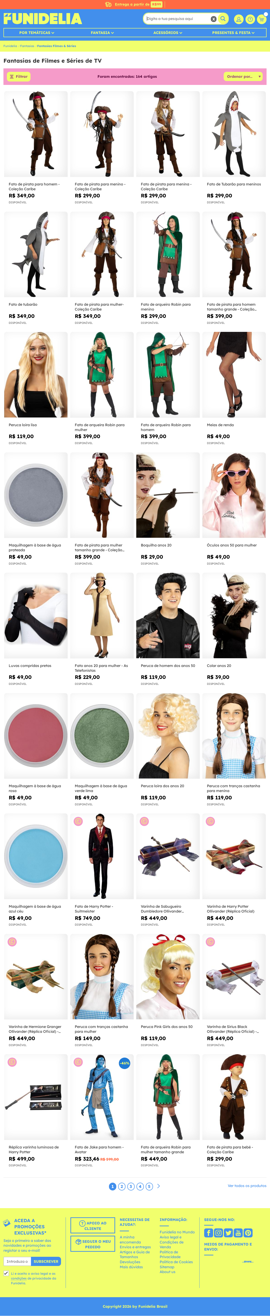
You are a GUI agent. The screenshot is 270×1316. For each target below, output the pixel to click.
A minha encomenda (130, 1239)
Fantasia (100, 32)
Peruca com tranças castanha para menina (233, 788)
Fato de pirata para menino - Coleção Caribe (100, 186)
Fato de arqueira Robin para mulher (100, 427)
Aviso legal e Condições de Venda (172, 1242)
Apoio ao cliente (92, 1225)
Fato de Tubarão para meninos (234, 184)
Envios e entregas (135, 1247)
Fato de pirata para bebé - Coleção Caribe (230, 1149)
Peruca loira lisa (23, 425)
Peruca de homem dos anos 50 (168, 665)
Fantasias (27, 46)
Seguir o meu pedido (93, 1244)
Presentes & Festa (231, 32)
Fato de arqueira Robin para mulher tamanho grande (166, 1149)
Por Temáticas (34, 32)
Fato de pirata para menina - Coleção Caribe (166, 186)
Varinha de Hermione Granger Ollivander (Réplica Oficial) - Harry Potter (35, 1029)
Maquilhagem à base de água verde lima (101, 788)
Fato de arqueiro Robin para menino (166, 307)
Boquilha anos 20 (156, 545)
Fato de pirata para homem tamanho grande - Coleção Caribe (231, 307)
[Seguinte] (158, 1186)
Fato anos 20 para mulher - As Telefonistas (101, 668)
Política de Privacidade (170, 1254)
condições (19, 1278)
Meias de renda (220, 425)
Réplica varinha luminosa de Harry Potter (34, 1149)
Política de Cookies (176, 1262)
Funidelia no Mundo (177, 1232)
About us (167, 1272)
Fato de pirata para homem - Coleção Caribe (34, 186)
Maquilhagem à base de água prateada (35, 547)
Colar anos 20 (219, 665)
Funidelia (10, 46)
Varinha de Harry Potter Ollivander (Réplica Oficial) (230, 908)
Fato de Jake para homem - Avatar (99, 1149)
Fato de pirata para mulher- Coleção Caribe (99, 307)
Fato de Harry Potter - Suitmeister (94, 908)
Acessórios (165, 32)
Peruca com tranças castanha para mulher (101, 1029)
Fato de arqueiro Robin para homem (166, 427)
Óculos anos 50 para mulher (232, 545)
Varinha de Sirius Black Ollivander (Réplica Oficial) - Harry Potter (232, 1029)
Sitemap (167, 1267)
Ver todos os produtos (247, 1185)
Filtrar (22, 76)
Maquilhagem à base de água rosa (35, 788)
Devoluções (130, 1262)
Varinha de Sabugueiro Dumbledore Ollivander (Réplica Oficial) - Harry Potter (167, 909)
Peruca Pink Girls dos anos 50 (167, 1027)
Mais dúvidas (131, 1267)
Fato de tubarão (23, 304)
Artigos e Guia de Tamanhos (135, 1254)
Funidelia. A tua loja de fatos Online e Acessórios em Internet (42, 18)
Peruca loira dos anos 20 (162, 786)
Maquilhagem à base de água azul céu (35, 908)
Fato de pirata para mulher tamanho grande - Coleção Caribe (98, 548)
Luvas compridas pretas (30, 665)
